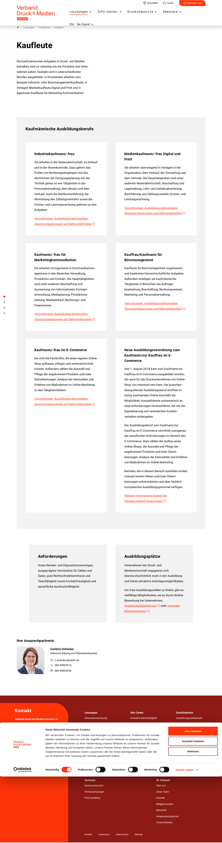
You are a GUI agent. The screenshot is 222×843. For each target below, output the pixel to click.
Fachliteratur (137, 768)
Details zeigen (184, 836)
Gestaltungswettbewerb (189, 718)
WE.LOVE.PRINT (185, 743)
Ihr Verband (193, 14)
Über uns (161, 786)
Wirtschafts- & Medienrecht (190, 762)
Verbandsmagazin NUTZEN (145, 761)
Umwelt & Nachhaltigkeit (97, 743)
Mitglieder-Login (192, 5)
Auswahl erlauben (193, 807)
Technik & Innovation (187, 749)
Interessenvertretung (95, 718)
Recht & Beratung (93, 724)
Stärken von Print (185, 731)
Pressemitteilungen (140, 749)
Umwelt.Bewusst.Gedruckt (190, 737)
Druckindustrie (139, 14)
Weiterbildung (91, 761)
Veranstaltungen (139, 755)
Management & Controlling (98, 737)
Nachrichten (137, 743)
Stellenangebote (139, 730)
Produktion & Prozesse (96, 749)
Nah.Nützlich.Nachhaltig (189, 725)
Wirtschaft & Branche (187, 755)
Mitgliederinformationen (143, 737)
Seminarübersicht (93, 786)
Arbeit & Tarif (91, 730)
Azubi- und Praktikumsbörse (145, 724)
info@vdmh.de (44, 733)
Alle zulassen (193, 797)
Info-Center (109, 14)
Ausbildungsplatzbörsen (140, 606)
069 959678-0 (27, 733)
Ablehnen (193, 817)
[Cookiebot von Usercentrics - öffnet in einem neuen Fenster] (22, 836)
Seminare (167, 14)
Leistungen (81, 14)
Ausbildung (90, 755)
